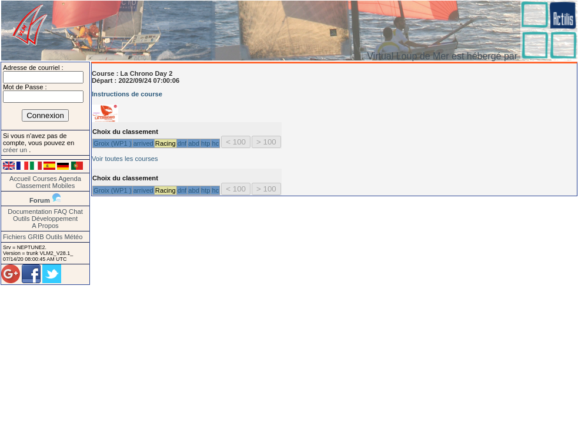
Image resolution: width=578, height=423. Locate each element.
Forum (39, 200)
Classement (33, 185)
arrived (143, 143)
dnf (182, 143)
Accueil (20, 178)
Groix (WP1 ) (112, 143)
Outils (21, 218)
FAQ (60, 211)
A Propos (45, 225)
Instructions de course (127, 94)
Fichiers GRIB (23, 236)
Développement (55, 218)
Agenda (69, 178)
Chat (76, 211)
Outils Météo (64, 236)
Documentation (30, 211)
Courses (44, 178)
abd (193, 143)
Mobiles (63, 185)
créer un (16, 149)
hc (215, 143)
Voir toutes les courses (125, 158)
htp (206, 143)
